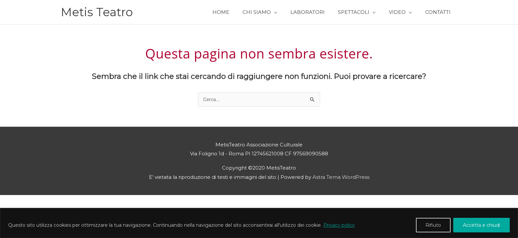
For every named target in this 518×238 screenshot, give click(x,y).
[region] (259, 223)
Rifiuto (433, 225)
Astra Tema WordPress (341, 177)
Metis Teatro (97, 12)
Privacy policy (339, 225)
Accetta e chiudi (481, 225)
